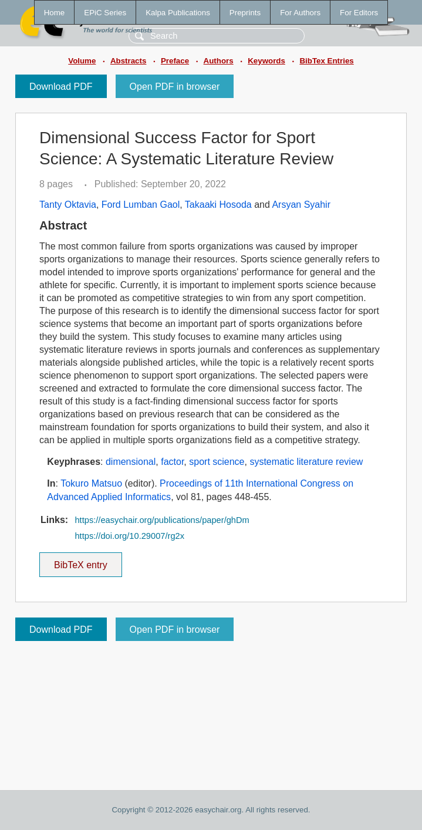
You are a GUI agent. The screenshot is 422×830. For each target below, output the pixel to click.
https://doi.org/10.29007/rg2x (129, 536)
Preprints (245, 12)
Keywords (266, 60)
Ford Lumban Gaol (141, 205)
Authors (219, 60)
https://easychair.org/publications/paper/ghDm (162, 520)
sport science (216, 462)
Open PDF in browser (175, 87)
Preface (175, 60)
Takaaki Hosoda (218, 205)
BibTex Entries (326, 60)
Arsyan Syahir (301, 205)
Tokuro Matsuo (91, 483)
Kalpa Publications (178, 12)
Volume (82, 60)
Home (54, 12)
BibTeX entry (80, 561)
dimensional (131, 462)
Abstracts (128, 60)
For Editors (359, 12)
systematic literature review (306, 462)
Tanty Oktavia (67, 205)
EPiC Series (105, 12)
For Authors (300, 12)
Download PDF (61, 87)
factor (172, 462)
